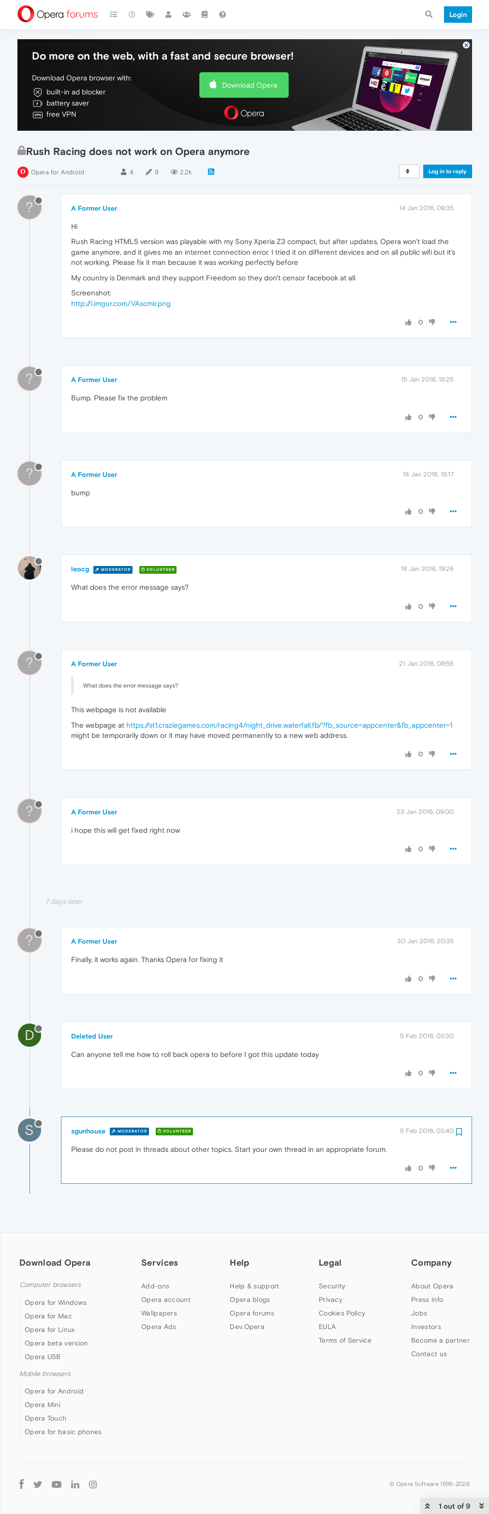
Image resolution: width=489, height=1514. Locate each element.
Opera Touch (45, 1418)
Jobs (419, 1313)
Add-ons (155, 1286)
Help (239, 1262)
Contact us (429, 1354)
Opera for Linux (50, 1329)
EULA (327, 1326)
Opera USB (43, 1357)
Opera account (166, 1299)
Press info (427, 1299)
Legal (330, 1262)
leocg (80, 569)
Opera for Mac (48, 1316)
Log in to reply (448, 171)
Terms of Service (345, 1340)
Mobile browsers (45, 1374)
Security (332, 1286)
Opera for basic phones (63, 1432)
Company (431, 1262)
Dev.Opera (247, 1326)
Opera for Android (57, 172)
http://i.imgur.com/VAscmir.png (121, 303)
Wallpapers (159, 1313)
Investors (426, 1326)
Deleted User (92, 1036)
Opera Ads (159, 1326)
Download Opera (249, 85)
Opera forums (252, 1313)
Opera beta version (56, 1343)
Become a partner (440, 1340)
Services (159, 1262)
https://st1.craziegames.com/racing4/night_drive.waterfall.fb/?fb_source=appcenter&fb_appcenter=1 (289, 725)
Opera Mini (42, 1404)
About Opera (432, 1286)
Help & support (254, 1286)
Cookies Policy (342, 1313)
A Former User (94, 208)
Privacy (330, 1299)
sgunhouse (88, 1131)
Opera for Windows (56, 1302)
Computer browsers (50, 1285)
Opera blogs (250, 1299)
